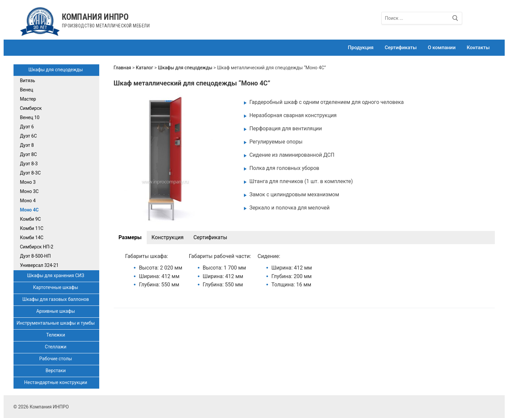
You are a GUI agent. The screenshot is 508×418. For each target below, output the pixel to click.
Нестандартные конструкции (56, 382)
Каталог (144, 67)
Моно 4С (29, 209)
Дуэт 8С (28, 154)
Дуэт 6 (27, 126)
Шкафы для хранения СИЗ (56, 275)
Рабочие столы (56, 358)
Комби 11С (32, 228)
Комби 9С (30, 219)
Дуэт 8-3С (30, 173)
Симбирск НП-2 (36, 246)
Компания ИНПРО (95, 17)
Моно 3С (29, 191)
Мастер (28, 99)
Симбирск (31, 108)
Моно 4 (28, 200)
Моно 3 (28, 182)
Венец (26, 89)
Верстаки (56, 370)
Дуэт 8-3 (29, 163)
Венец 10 (30, 117)
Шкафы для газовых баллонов (56, 299)
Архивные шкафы (56, 311)
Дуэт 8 (27, 145)
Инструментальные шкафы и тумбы (56, 323)
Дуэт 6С (28, 136)
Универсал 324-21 (39, 265)
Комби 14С (32, 237)
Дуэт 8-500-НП (35, 256)
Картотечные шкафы (56, 287)
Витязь (27, 80)
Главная (122, 67)
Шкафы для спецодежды (56, 69)
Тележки (56, 335)
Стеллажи (56, 346)
